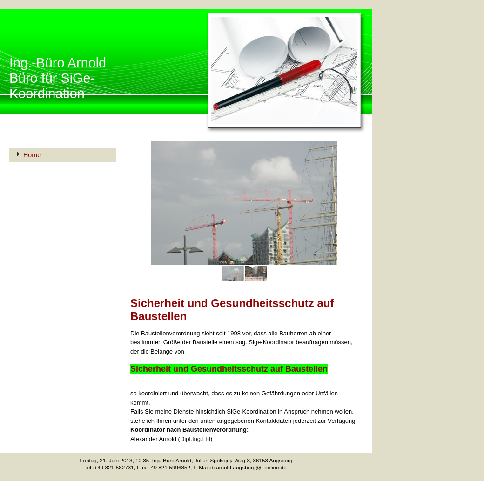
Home (32, 155)
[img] (186, 71)
